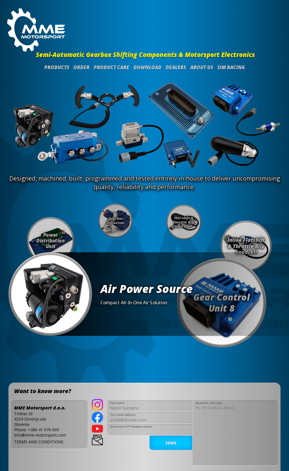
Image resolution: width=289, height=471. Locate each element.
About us (201, 67)
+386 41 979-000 (43, 429)
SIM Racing (231, 67)
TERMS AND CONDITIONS (39, 441)
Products (56, 67)
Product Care (111, 67)
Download (147, 67)
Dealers (176, 67)
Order (81, 67)
